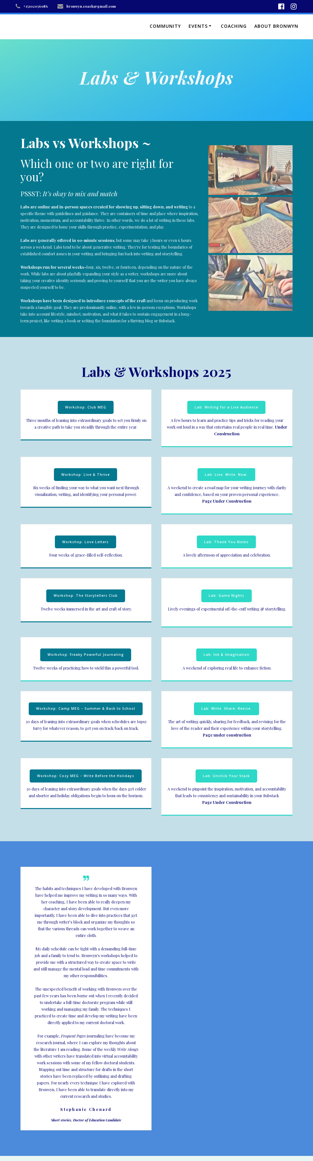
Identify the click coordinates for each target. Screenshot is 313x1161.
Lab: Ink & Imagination (227, 654)
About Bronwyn (276, 26)
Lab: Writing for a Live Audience (226, 407)
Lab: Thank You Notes (226, 542)
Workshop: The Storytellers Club (86, 595)
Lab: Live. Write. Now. (226, 474)
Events (198, 26)
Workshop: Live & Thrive (85, 474)
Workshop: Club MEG (85, 407)
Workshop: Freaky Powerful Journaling (86, 654)
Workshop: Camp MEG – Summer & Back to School (85, 708)
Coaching (234, 26)
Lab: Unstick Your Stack (226, 776)
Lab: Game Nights (226, 595)
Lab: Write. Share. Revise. (226, 708)
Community (165, 26)
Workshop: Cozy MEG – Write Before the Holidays (85, 776)
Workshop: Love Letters (85, 542)
